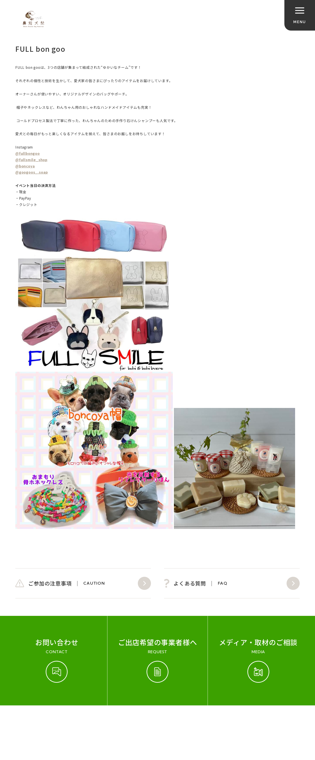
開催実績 (50, 719)
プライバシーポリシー (163, 719)
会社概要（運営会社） (116, 719)
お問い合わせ (77, 719)
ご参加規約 (25, 719)
